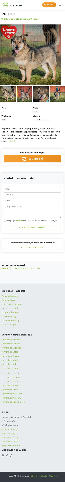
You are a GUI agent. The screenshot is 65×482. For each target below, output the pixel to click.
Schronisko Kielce (9, 351)
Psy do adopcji (8, 300)
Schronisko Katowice (11, 347)
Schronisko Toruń (9, 389)
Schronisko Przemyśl (11, 377)
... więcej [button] (11, 141)
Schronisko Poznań (10, 373)
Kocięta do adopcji (10, 320)
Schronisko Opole (9, 368)
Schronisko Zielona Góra (13, 402)
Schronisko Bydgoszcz (12, 339)
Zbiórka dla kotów (10, 441)
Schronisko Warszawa (11, 393)
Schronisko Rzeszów (11, 385)
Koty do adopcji (8, 316)
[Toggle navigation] (60, 5)
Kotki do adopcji (9, 324)
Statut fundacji (8, 433)
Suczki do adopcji (9, 308)
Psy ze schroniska (9, 296)
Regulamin (53, 476)
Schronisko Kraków (10, 356)
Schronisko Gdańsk (10, 343)
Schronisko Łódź (9, 364)
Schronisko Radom (10, 381)
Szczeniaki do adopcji (11, 304)
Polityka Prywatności (38, 476)
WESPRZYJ (49, 5)
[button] (29, 82)
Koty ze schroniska (10, 312)
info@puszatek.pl (9, 429)
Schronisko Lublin (9, 360)
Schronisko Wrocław (11, 398)
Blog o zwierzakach (10, 445)
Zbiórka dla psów (9, 437)
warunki (18, 220)
